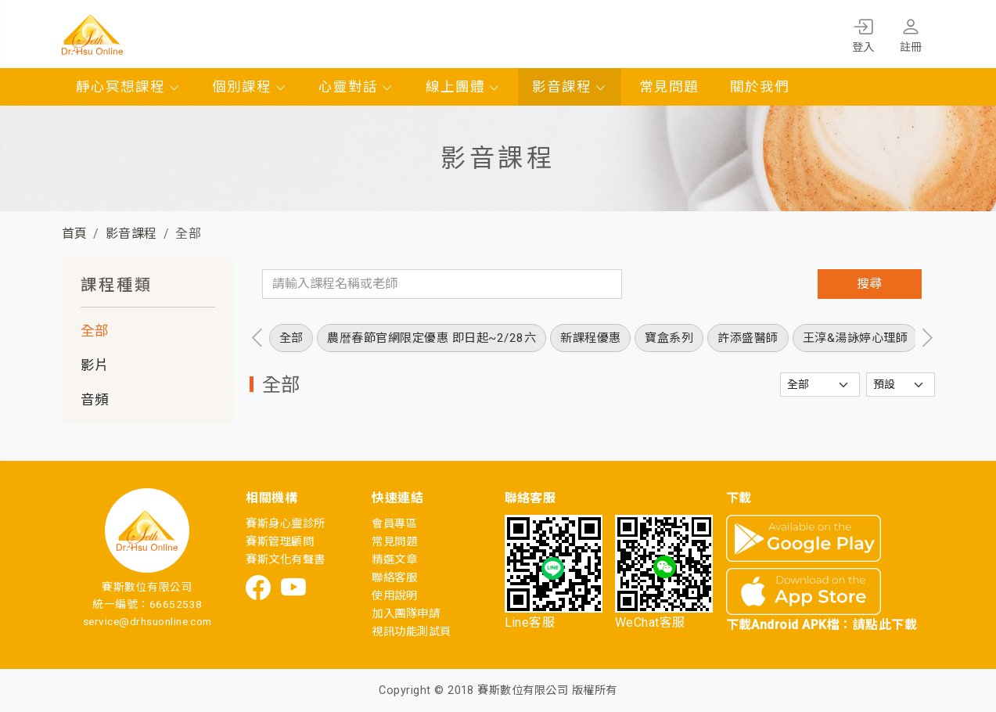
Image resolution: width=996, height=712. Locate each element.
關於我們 (759, 87)
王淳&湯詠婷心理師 (855, 338)
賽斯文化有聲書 (285, 559)
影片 (95, 365)
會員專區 (394, 523)
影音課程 (569, 87)
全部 (95, 331)
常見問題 (669, 87)
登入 (863, 33)
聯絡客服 (394, 577)
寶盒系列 (669, 338)
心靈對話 (356, 87)
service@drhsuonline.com (147, 621)
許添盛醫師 (747, 338)
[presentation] (257, 338)
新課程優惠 (590, 338)
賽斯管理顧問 (280, 541)
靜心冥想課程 (128, 87)
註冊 (911, 33)
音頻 (95, 400)
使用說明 (394, 595)
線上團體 (463, 87)
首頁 (75, 233)
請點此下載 (885, 624)
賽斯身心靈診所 (285, 523)
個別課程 (249, 87)
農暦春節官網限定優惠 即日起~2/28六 (431, 338)
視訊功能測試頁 (411, 631)
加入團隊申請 (406, 613)
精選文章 (394, 559)
